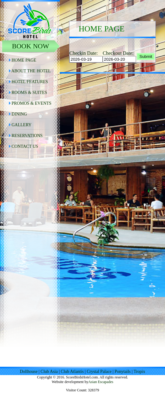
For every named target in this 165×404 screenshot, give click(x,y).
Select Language (130, 10)
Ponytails (122, 371)
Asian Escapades (100, 382)
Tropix (139, 371)
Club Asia (49, 371)
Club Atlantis (72, 371)
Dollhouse (29, 371)
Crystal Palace (99, 371)
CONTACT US (85, 10)
